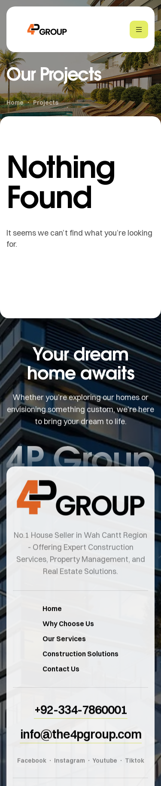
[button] (80, 721)
